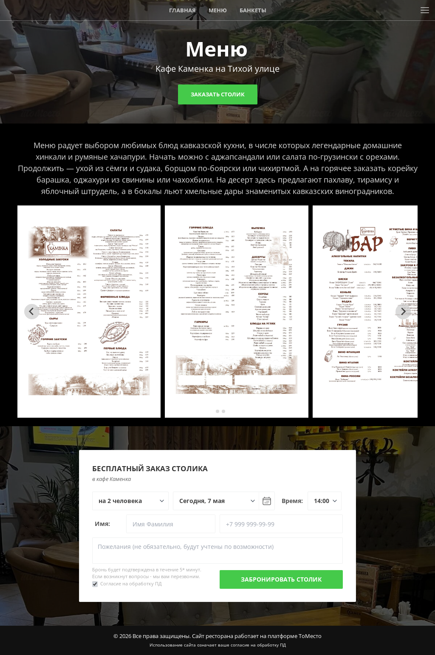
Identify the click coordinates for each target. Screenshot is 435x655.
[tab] (211, 411)
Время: (292, 501)
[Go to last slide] (32, 311)
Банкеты (253, 10)
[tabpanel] (89, 311)
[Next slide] (403, 311)
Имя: (102, 524)
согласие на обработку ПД (258, 645)
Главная (182, 10)
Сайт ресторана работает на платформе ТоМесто (257, 636)
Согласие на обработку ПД (131, 583)
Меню (218, 10)
